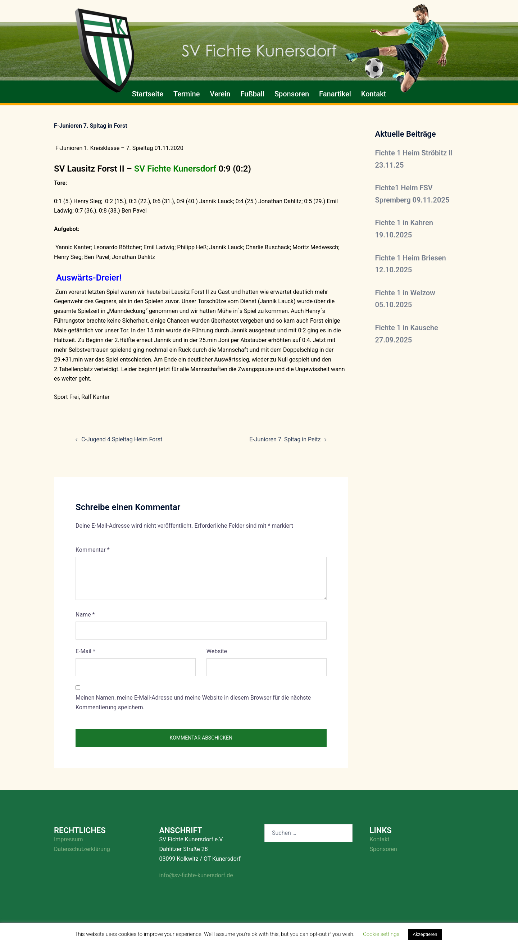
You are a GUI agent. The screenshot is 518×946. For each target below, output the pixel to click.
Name (85, 614)
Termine (186, 94)
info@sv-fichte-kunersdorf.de (196, 875)
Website (216, 651)
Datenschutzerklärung (82, 849)
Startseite (147, 94)
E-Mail (85, 651)
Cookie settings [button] (381, 934)
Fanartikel (335, 94)
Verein (220, 94)
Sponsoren (291, 94)
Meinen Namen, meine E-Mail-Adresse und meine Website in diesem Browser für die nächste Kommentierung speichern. (193, 702)
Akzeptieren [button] (425, 934)
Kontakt (373, 94)
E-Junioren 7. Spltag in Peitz (285, 439)
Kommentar (93, 549)
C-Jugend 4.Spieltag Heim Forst (121, 439)
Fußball (252, 94)
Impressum (68, 839)
